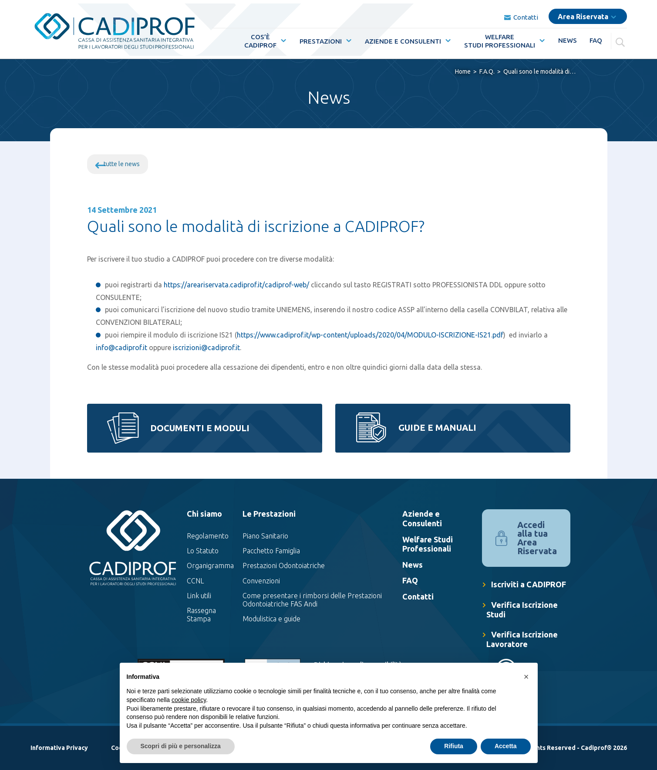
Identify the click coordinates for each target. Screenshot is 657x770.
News (567, 37)
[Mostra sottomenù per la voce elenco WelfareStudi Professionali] (540, 37)
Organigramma (210, 565)
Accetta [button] (506, 746)
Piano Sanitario (265, 536)
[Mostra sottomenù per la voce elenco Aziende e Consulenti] (446, 37)
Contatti (521, 13)
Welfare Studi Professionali (427, 544)
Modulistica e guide (271, 619)
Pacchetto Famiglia (271, 551)
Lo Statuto (203, 551)
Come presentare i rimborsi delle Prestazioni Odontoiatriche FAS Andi (312, 600)
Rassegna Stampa (201, 614)
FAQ (596, 37)
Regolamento (208, 536)
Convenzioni (261, 581)
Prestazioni (321, 37)
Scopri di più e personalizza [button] (181, 746)
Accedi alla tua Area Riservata (537, 538)
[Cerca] (621, 37)
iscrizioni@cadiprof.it (206, 347)
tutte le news (122, 163)
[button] (526, 677)
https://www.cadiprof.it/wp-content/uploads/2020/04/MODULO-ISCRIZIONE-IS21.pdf (370, 335)
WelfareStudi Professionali (499, 37)
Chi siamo (204, 513)
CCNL (195, 581)
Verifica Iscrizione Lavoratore (522, 639)
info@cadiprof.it (121, 347)
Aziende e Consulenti (403, 37)
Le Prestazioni (269, 513)
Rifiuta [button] (453, 746)
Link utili (199, 596)
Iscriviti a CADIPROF (528, 584)
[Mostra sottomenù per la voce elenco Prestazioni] (347, 37)
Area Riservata (583, 13)
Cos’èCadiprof (260, 37)
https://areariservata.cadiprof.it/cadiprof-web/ (236, 285)
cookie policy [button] (189, 699)
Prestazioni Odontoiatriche (284, 565)
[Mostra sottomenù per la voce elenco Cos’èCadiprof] (281, 37)
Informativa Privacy (59, 747)
